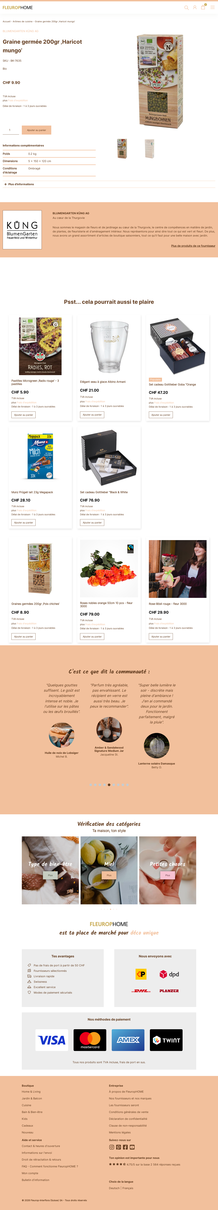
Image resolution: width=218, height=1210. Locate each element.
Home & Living (31, 1091)
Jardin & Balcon (32, 1098)
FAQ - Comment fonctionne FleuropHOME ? (50, 1166)
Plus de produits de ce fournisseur (193, 246)
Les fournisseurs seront (124, 1105)
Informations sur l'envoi (37, 1152)
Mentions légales (120, 1132)
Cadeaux (27, 1125)
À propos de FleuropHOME (126, 1091)
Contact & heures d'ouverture (41, 1146)
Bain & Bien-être (32, 1112)
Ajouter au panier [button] (23, 414)
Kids (24, 1118)
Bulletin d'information (35, 1180)
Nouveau (27, 1132)
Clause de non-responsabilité (128, 1125)
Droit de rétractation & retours (41, 1159)
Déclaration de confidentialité (128, 1118)
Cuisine (26, 1105)
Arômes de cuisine (23, 21)
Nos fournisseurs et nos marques (130, 1098)
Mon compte (30, 1173)
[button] (90, 785)
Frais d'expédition (18, 100)
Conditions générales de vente (128, 1112)
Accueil (6, 21)
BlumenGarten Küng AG (20, 31)
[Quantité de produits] (11, 130)
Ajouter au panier (36, 130)
